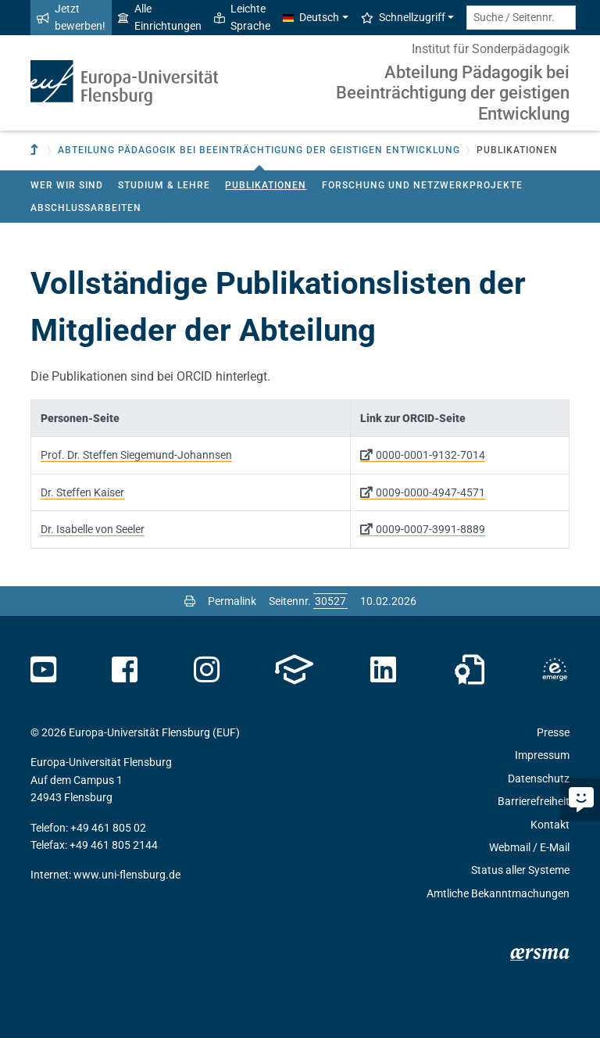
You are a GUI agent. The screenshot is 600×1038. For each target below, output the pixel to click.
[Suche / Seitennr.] (521, 17)
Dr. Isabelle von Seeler (93, 529)
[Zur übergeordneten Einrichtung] (35, 150)
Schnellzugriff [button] (403, 17)
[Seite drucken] (189, 601)
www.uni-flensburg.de (126, 874)
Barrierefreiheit (534, 801)
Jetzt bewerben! (71, 17)
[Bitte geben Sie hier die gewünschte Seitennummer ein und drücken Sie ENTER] (330, 601)
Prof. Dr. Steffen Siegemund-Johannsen (136, 455)
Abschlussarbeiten (85, 207)
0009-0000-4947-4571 (430, 492)
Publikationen (265, 185)
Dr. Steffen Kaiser (82, 492)
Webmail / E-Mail (529, 847)
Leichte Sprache (242, 17)
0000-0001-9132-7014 (430, 455)
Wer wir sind (66, 185)
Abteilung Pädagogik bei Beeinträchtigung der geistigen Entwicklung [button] (259, 150)
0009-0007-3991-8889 (430, 529)
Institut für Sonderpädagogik (491, 48)
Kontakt (550, 824)
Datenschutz (539, 778)
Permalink (232, 601)
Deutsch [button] (311, 17)
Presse (553, 732)
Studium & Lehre (164, 185)
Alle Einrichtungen (160, 17)
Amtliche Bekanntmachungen (498, 893)
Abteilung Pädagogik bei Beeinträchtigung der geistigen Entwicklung (453, 93)
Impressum (542, 755)
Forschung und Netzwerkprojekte (422, 185)
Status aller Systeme (520, 870)
